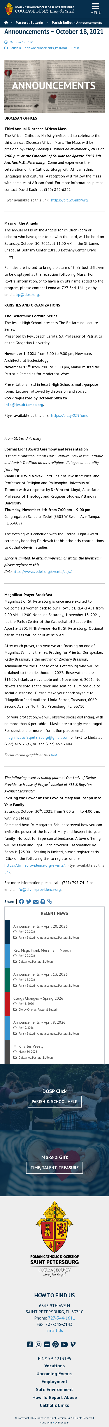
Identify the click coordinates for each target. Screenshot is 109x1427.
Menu (95, 8)
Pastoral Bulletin (67, 48)
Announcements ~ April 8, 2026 (39, 1022)
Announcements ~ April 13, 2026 (40, 974)
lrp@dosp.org (27, 294)
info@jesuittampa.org (23, 404)
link (54, 754)
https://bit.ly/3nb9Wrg (69, 200)
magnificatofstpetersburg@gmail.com (37, 737)
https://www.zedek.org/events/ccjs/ (42, 571)
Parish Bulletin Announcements (32, 48)
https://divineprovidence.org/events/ (34, 865)
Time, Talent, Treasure (54, 1167)
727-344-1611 (61, 1318)
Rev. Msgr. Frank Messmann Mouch (42, 950)
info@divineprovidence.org (38, 889)
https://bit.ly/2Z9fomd (69, 415)
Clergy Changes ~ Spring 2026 (38, 998)
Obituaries (25, 962)
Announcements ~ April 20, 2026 (40, 926)
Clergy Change (28, 1010)
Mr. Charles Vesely (28, 1046)
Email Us (54, 1330)
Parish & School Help (54, 1101)
